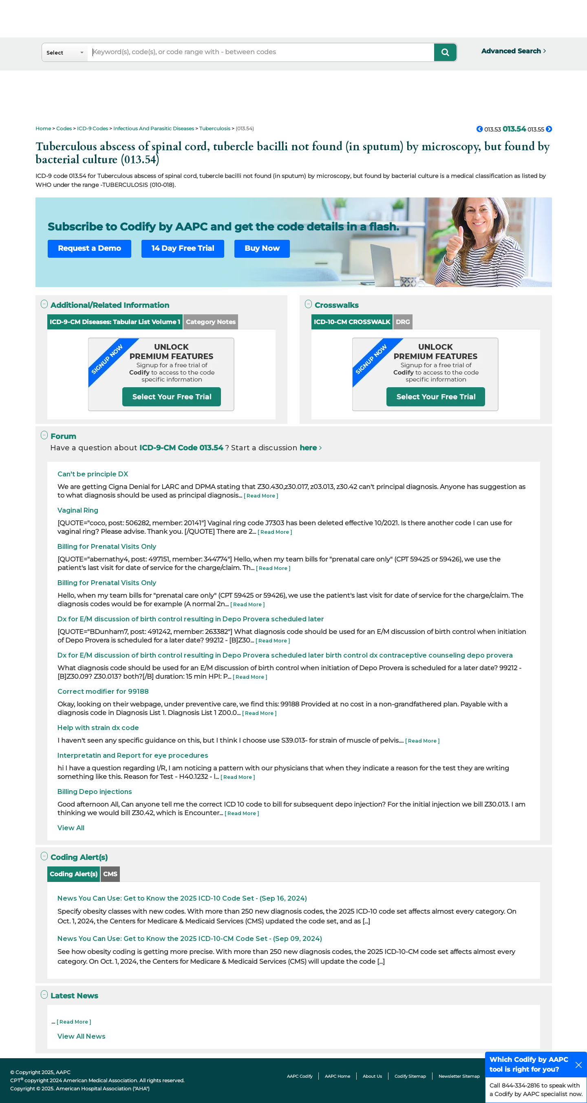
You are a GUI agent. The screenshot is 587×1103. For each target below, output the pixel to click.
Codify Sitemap (410, 1076)
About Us (372, 1076)
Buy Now (262, 248)
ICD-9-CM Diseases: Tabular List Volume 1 (115, 322)
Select (54, 53)
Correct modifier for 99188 (103, 691)
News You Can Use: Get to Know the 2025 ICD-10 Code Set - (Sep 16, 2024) (182, 898)
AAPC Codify (299, 1076)
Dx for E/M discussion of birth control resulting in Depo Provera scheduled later (190, 619)
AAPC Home (337, 1076)
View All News (81, 1036)
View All (70, 828)
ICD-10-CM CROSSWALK (352, 322)
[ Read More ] (261, 496)
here (308, 447)
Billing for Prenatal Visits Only (106, 546)
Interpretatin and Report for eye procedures (132, 755)
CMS (110, 874)
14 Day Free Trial (183, 248)
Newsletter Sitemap (459, 1076)
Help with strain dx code (98, 728)
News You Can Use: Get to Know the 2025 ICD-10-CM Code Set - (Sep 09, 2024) (189, 939)
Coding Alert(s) (73, 874)
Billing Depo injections (94, 792)
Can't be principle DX (92, 474)
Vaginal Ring (77, 510)
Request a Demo (89, 248)
